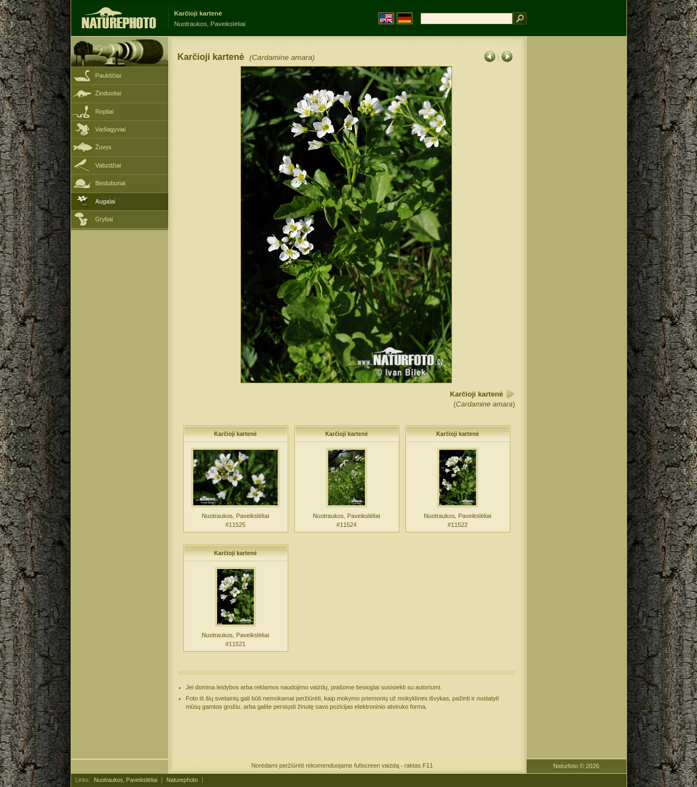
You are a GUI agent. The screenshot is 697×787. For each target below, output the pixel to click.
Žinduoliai (109, 93)
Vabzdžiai (108, 165)
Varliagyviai (111, 129)
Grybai (104, 219)
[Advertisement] (576, 213)
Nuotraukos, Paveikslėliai (125, 780)
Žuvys (104, 147)
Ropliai (105, 111)
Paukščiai (109, 75)
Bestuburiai (111, 183)
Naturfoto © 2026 (576, 766)
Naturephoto (182, 780)
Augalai (106, 201)
